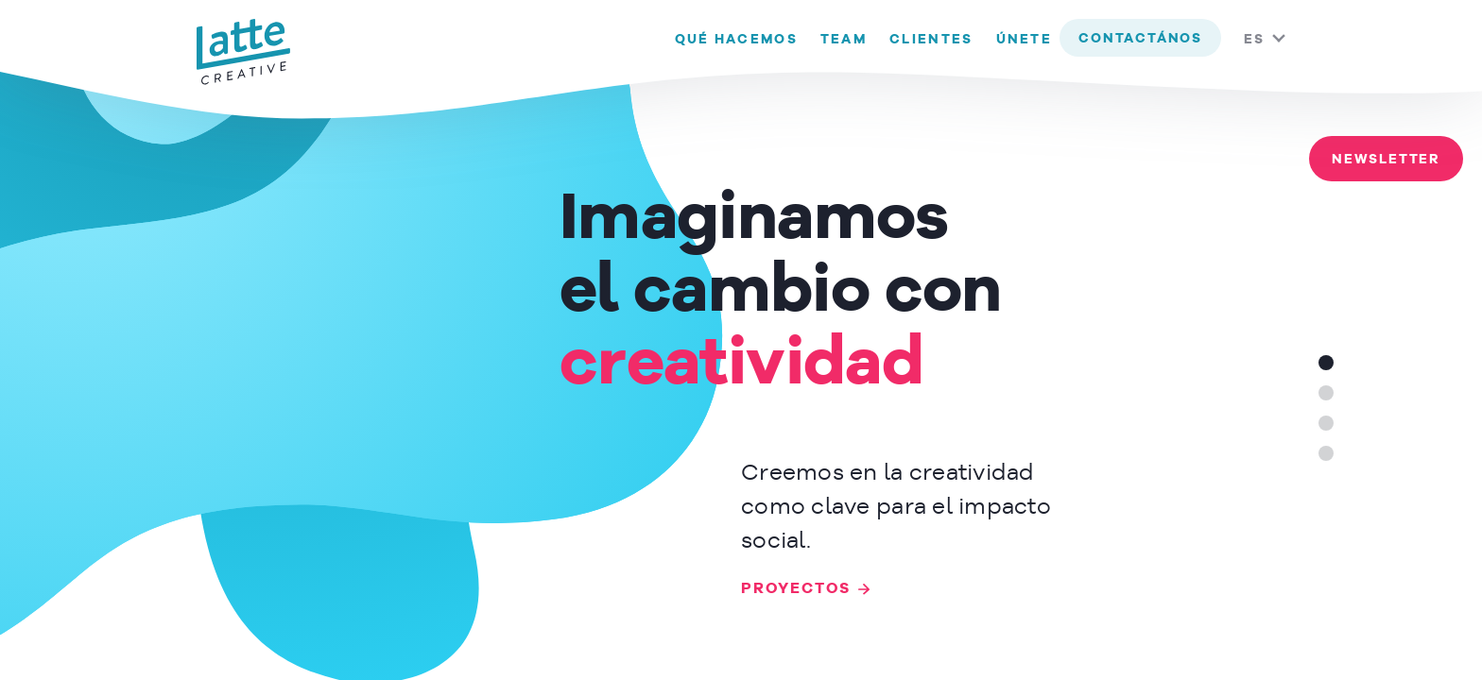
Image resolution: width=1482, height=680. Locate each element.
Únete (1024, 39)
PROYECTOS (796, 589)
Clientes (931, 39)
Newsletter (1386, 159)
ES (1254, 39)
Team (843, 39)
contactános (1140, 38)
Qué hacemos (736, 39)
